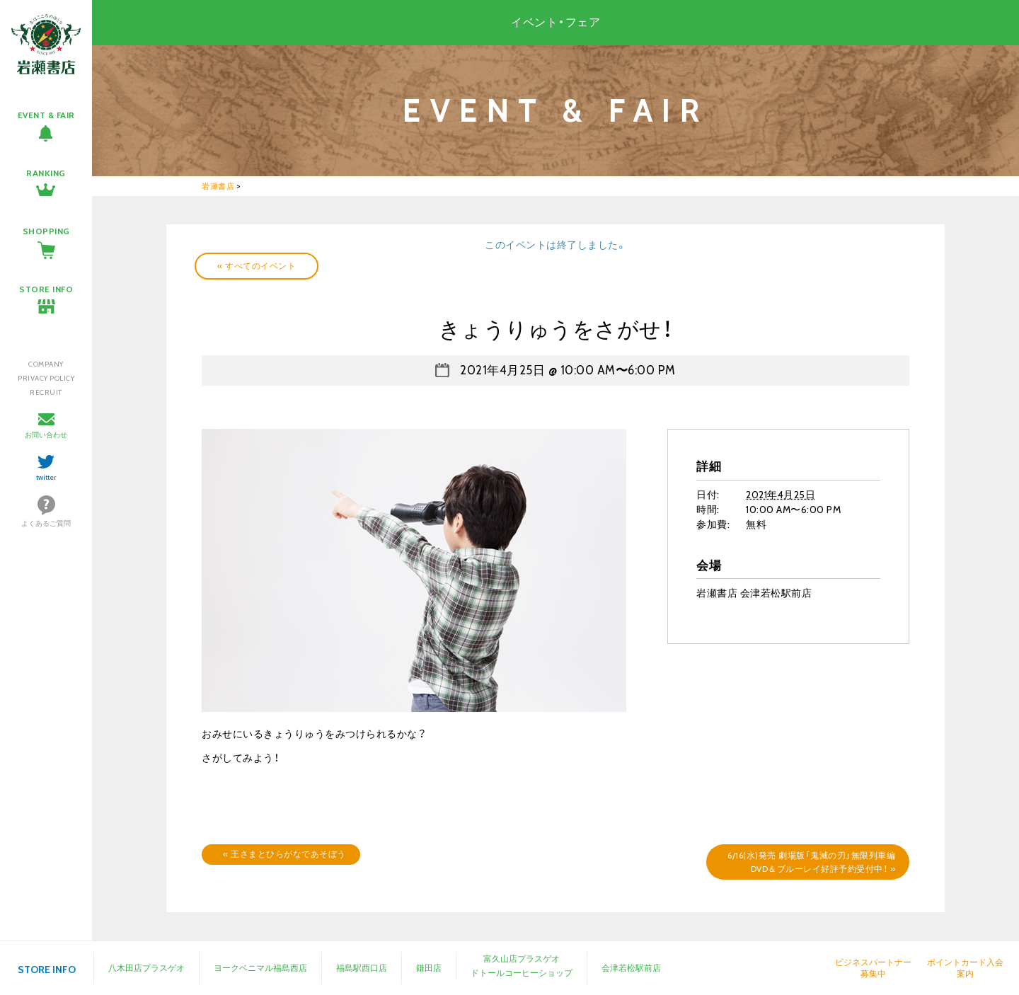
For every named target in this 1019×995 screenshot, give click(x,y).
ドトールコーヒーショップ (521, 972)
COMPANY (46, 364)
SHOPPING (46, 231)
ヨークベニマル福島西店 (260, 967)
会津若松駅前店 (631, 967)
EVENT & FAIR (46, 115)
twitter (46, 477)
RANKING (46, 173)
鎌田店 (429, 967)
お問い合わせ (46, 434)
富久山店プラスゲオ (521, 958)
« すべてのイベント (256, 265)
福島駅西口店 (361, 967)
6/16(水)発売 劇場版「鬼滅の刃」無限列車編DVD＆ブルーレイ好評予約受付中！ (811, 862)
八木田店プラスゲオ (146, 967)
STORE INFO (46, 289)
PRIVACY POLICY (46, 378)
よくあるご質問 (46, 523)
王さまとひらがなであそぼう (284, 854)
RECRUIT (46, 392)
